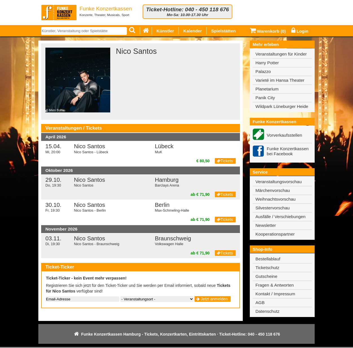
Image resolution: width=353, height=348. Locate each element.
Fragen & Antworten (274, 285)
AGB (259, 302)
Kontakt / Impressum (275, 293)
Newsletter (265, 225)
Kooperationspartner (275, 234)
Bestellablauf (267, 258)
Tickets (225, 161)
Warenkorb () (268, 31)
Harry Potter (267, 62)
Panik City (265, 97)
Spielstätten (223, 30)
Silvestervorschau (272, 207)
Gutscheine (266, 276)
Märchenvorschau (272, 190)
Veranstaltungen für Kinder (281, 54)
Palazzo (263, 71)
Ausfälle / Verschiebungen (280, 216)
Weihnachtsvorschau (275, 199)
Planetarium (267, 89)
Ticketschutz (267, 267)
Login (299, 31)
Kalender (192, 30)
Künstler (165, 30)
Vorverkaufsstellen (284, 135)
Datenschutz (267, 311)
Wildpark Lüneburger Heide (281, 106)
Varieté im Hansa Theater (280, 80)
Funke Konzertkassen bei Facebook (288, 151)
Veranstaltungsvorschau (278, 181)
